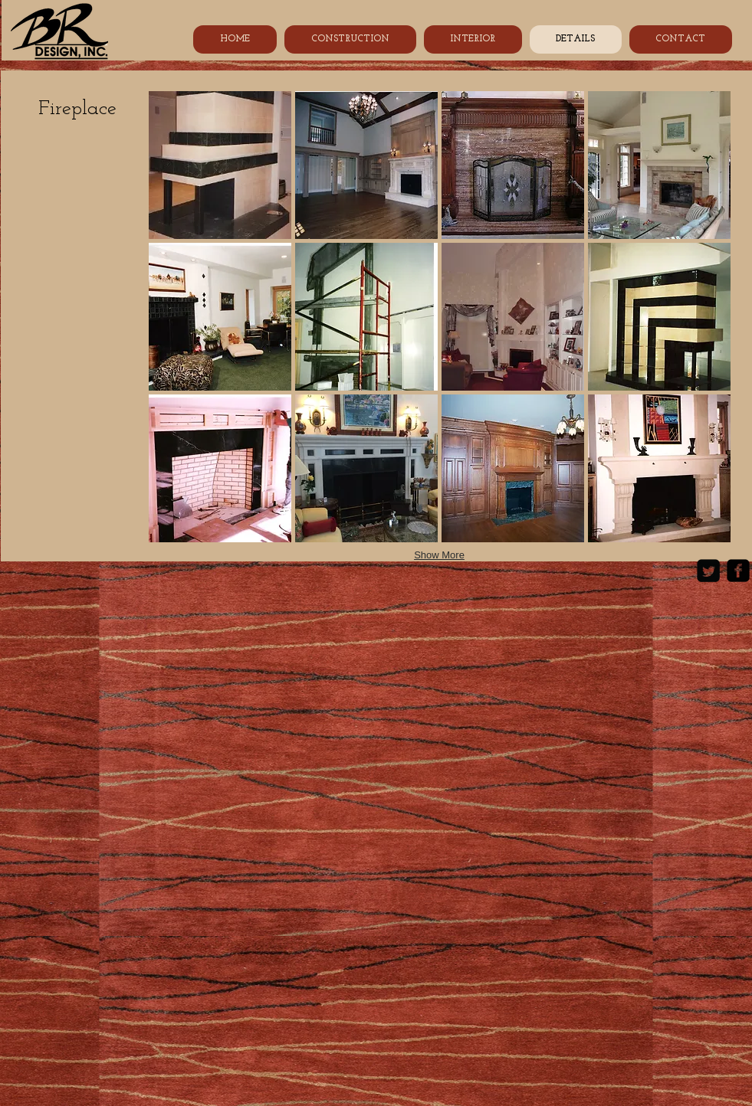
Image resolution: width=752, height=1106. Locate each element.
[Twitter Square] (708, 570)
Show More (439, 555)
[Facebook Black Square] (738, 570)
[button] (220, 165)
